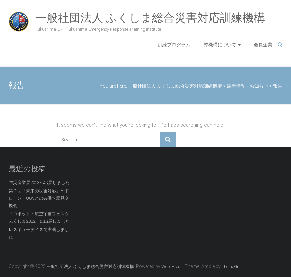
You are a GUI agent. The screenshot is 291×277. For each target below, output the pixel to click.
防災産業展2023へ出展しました (39, 182)
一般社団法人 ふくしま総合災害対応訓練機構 (150, 17)
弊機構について (220, 44)
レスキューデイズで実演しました (39, 233)
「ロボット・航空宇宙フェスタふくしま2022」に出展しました (39, 217)
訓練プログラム (174, 44)
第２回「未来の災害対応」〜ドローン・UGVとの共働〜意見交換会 (39, 198)
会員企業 (263, 44)
